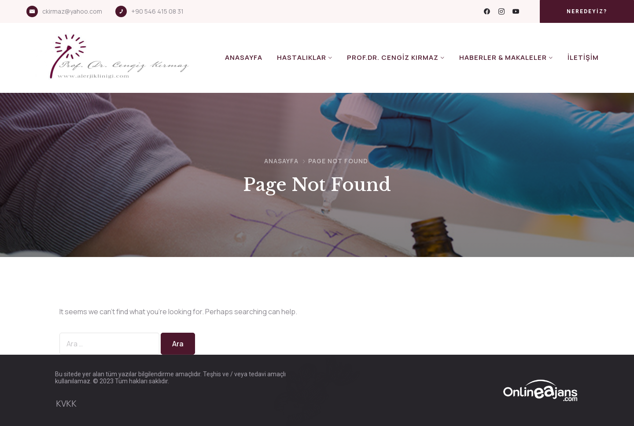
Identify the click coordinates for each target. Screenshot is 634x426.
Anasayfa (243, 57)
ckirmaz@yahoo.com (72, 11)
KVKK (66, 403)
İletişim (583, 57)
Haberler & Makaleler (503, 57)
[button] (587, 11)
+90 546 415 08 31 (157, 11)
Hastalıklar (301, 57)
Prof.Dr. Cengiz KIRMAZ (393, 57)
